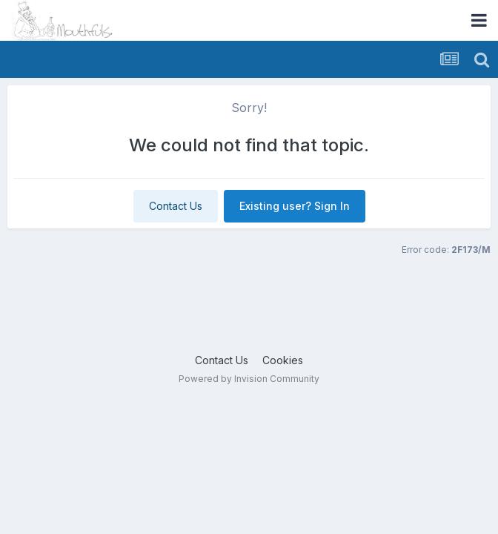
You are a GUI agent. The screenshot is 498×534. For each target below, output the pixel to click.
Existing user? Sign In (294, 206)
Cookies (282, 360)
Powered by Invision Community (249, 378)
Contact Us (175, 206)
